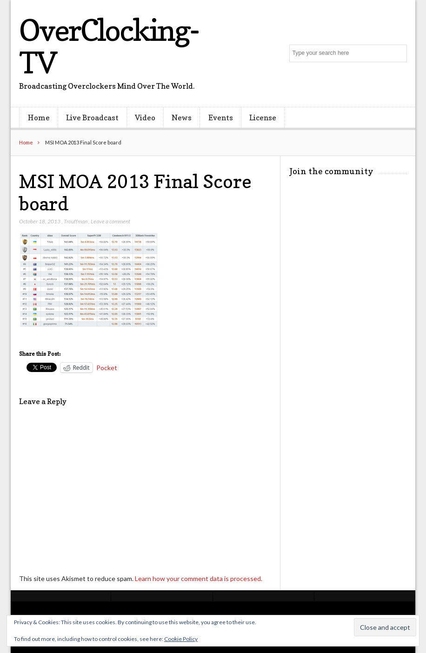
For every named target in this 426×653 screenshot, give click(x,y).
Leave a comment (110, 221)
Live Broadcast (92, 117)
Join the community (331, 171)
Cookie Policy (181, 638)
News (182, 117)
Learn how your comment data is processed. (198, 578)
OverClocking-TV (108, 46)
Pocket (106, 368)
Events (220, 117)
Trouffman (75, 221)
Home (39, 117)
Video (145, 117)
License (262, 117)
